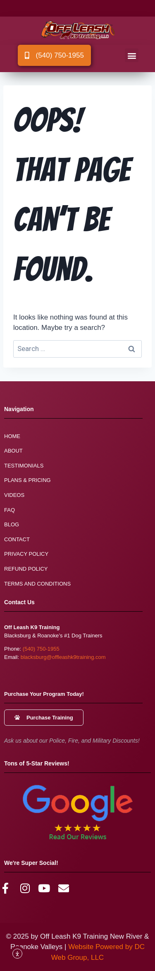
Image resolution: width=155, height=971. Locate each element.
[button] (131, 55)
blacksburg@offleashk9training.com (63, 657)
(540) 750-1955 (41, 649)
